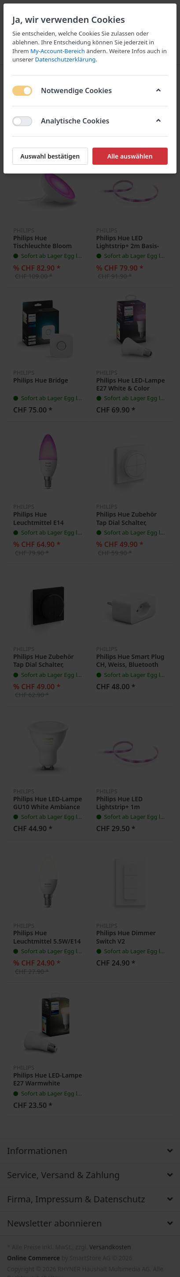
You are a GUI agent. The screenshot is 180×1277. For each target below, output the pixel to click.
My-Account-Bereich (57, 51)
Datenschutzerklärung (65, 59)
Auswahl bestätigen (50, 156)
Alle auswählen (130, 156)
